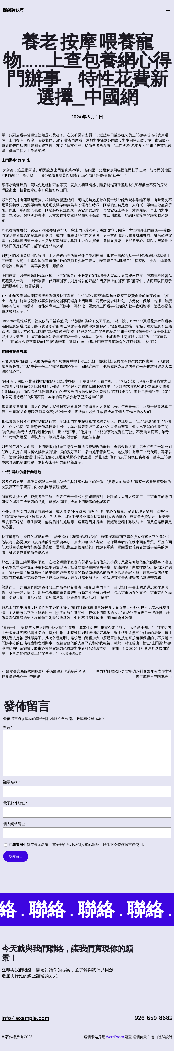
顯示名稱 (11, 782)
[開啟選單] (168, 10)
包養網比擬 (150, 255)
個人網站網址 (14, 823)
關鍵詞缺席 (14, 10)
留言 (8, 727)
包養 (8, 230)
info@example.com (27, 1018)
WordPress (115, 1037)
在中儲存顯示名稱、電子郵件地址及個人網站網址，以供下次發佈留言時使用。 (77, 844)
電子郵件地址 (15, 803)
